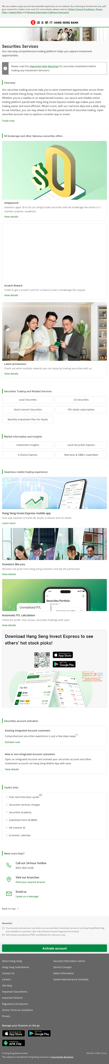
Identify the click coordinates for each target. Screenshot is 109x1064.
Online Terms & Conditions (81, 9)
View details (11, 216)
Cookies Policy (15, 12)
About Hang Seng (12, 961)
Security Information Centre (69, 961)
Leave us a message (27, 896)
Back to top (9, 908)
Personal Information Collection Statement (48, 12)
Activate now (12, 742)
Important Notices (12, 997)
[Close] (105, 5)
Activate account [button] (54, 948)
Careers (6, 979)
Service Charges (62, 967)
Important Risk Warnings (44, 66)
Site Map (7, 985)
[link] (62, 1056)
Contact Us (8, 973)
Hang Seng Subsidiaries (15, 967)
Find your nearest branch (30, 882)
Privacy (6, 1016)
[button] (4, 22)
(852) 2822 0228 (24, 867)
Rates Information (63, 973)
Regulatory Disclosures (15, 1003)
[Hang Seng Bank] (54, 22)
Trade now (8, 120)
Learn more (9, 523)
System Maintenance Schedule (71, 979)
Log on (104, 24)
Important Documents (14, 991)
